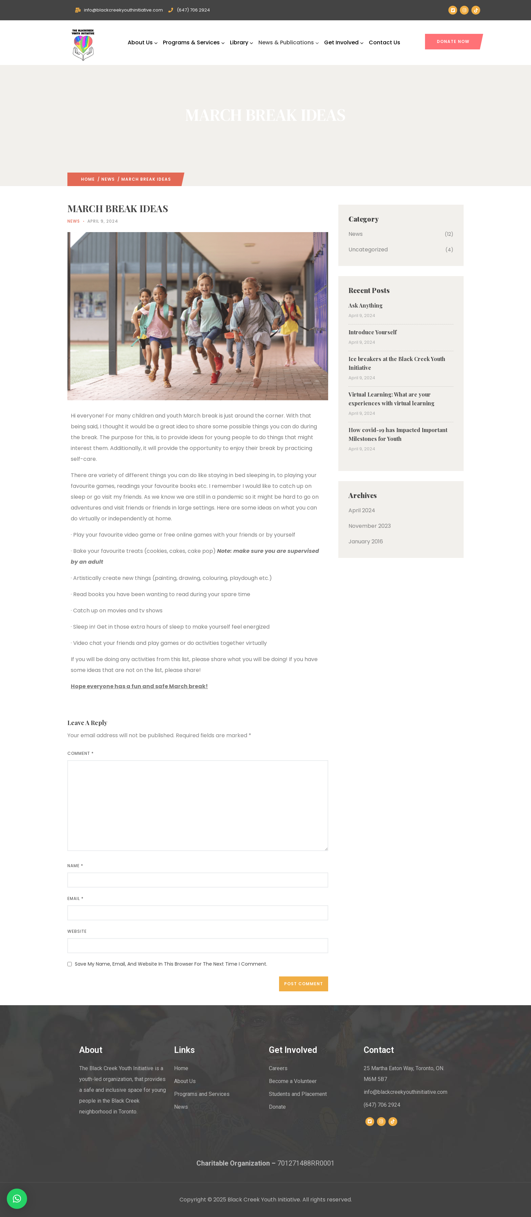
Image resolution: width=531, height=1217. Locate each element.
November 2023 (369, 526)
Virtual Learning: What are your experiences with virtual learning (391, 399)
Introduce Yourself (372, 332)
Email (75, 898)
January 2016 (365, 541)
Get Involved (343, 42)
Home (88, 179)
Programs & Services (194, 42)
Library (241, 42)
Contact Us (384, 42)
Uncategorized (368, 249)
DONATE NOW (453, 41)
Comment (80, 753)
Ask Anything (365, 305)
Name (75, 866)
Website (77, 931)
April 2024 (361, 510)
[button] (17, 1199)
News (108, 179)
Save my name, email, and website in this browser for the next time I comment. (171, 964)
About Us (142, 42)
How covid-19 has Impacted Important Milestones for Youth (397, 434)
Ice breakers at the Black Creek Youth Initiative (396, 363)
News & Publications (288, 42)
